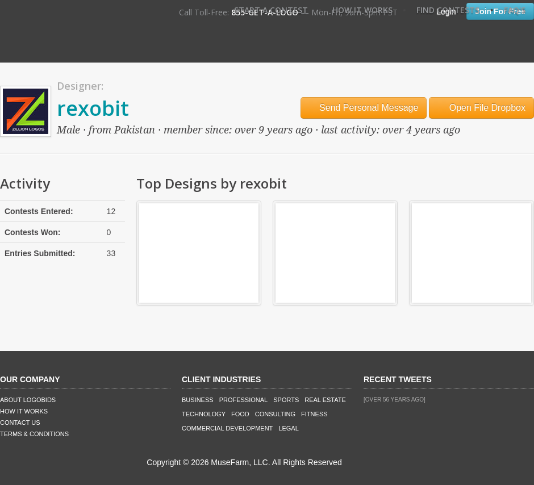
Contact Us (20, 422)
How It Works (362, 10)
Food (240, 414)
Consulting (275, 414)
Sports (286, 399)
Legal (288, 428)
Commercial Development (227, 428)
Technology (204, 414)
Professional (243, 399)
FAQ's (514, 10)
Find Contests (447, 10)
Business (198, 399)
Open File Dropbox (481, 107)
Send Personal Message (364, 107)
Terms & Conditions (34, 433)
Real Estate (325, 399)
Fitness (314, 414)
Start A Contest (271, 10)
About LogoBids (28, 399)
